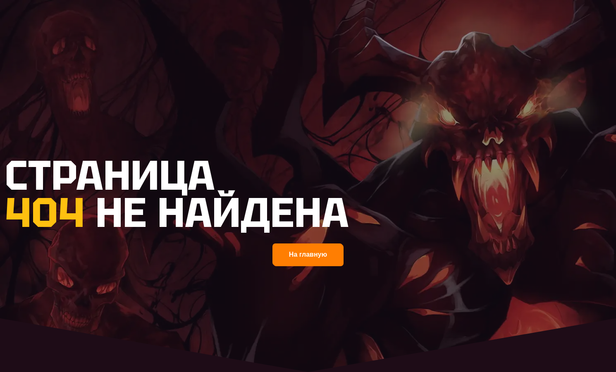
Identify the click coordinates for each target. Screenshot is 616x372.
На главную (308, 254)
